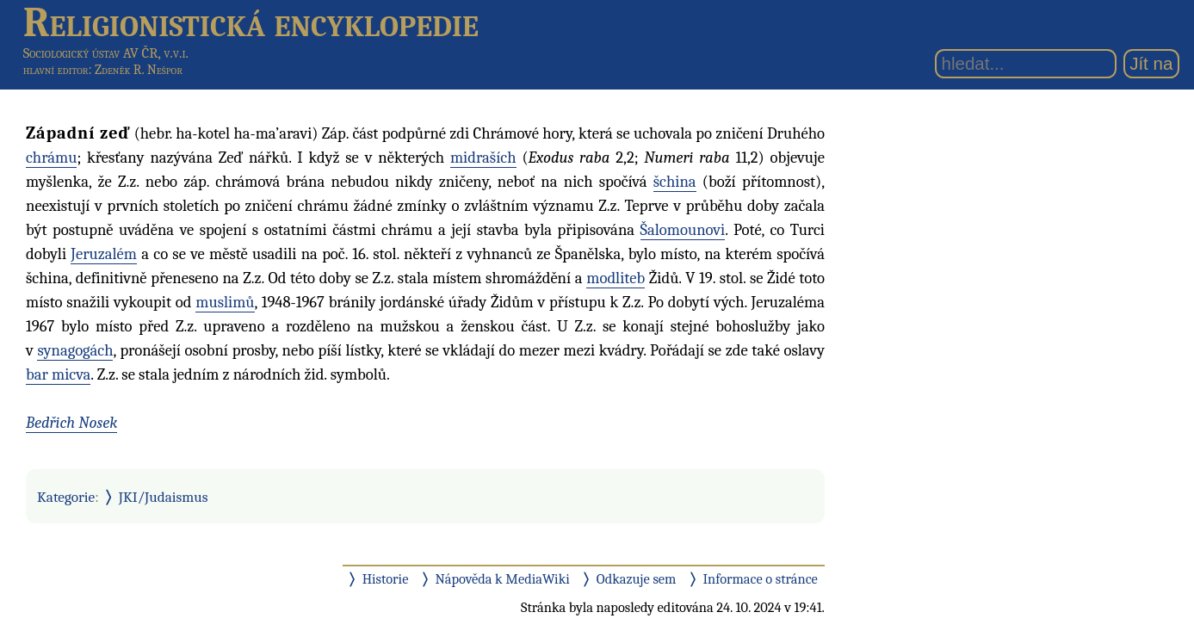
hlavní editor (56, 69)
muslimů (224, 302)
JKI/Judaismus (163, 496)
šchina (674, 181)
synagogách (75, 350)
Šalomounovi (683, 229)
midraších (483, 157)
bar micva (58, 374)
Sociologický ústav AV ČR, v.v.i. (106, 53)
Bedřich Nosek (71, 422)
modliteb (615, 278)
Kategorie (66, 496)
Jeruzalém (104, 253)
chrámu (51, 157)
